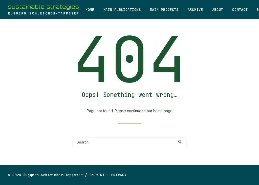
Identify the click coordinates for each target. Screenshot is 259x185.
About (217, 9)
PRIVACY (119, 175)
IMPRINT (97, 175)
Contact (240, 9)
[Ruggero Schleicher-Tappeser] (43, 10)
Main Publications (122, 9)
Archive (195, 9)
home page (162, 111)
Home (89, 9)
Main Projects (164, 9)
